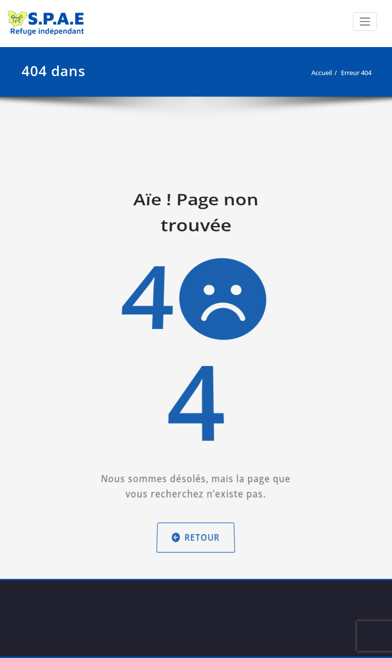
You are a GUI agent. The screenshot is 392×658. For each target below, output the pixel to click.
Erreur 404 (356, 72)
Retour (195, 526)
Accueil (321, 72)
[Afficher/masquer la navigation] (365, 21)
